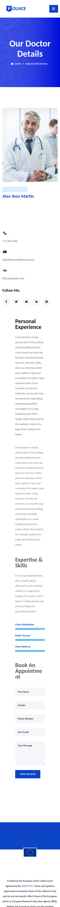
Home (16, 63)
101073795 (27, 886)
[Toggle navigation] (53, 9)
